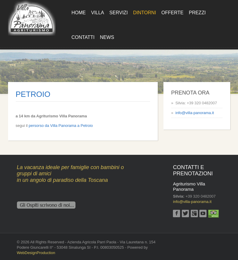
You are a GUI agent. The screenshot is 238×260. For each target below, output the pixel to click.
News (107, 37)
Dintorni (144, 12)
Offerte (172, 12)
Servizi (118, 12)
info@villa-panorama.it (194, 113)
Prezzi (197, 12)
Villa (97, 12)
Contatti (83, 37)
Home (79, 12)
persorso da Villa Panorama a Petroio (61, 125)
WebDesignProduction (36, 252)
